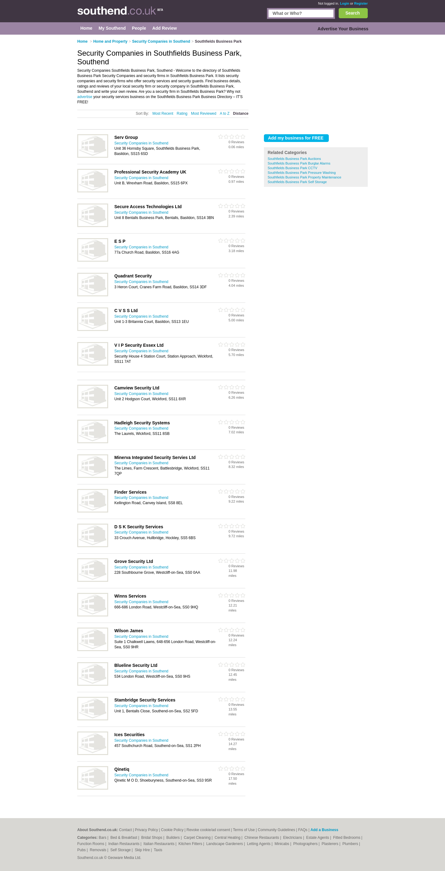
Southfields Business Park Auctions (294, 159)
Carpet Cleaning (198, 837)
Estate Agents (318, 837)
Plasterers (330, 844)
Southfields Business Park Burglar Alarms (299, 163)
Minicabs (282, 844)
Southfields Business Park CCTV (292, 168)
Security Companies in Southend (141, 143)
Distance (240, 113)
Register (361, 3)
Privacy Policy (146, 830)
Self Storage (121, 850)
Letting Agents (259, 844)
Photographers (306, 844)
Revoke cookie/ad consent (208, 830)
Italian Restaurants (159, 844)
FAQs (302, 830)
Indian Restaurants (124, 844)
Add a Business (324, 830)
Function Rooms (91, 844)
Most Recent (162, 113)
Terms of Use (244, 830)
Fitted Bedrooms (347, 837)
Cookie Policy (172, 830)
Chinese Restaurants (262, 837)
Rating (182, 113)
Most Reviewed (203, 113)
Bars (103, 837)
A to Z (224, 113)
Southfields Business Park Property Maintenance (304, 177)
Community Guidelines (276, 830)
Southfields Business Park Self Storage (297, 182)
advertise (84, 97)
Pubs (82, 850)
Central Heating (228, 837)
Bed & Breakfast (124, 837)
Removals (98, 850)
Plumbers (350, 844)
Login (344, 3)
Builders (173, 837)
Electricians (293, 837)
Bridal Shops (152, 837)
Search (352, 13)
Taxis (158, 850)
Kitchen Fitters (191, 844)
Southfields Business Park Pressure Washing (302, 172)
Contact (125, 830)
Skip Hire (143, 850)
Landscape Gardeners (225, 844)
